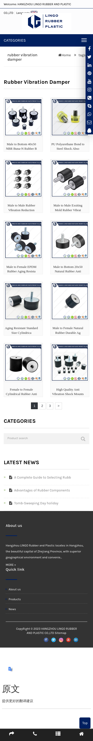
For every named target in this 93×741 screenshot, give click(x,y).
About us (13, 589)
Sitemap (60, 633)
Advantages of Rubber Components (38, 490)
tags (82, 55)
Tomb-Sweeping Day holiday (32, 503)
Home (66, 55)
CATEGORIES (15, 40)
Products (13, 599)
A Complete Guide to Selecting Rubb (39, 477)
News (11, 609)
